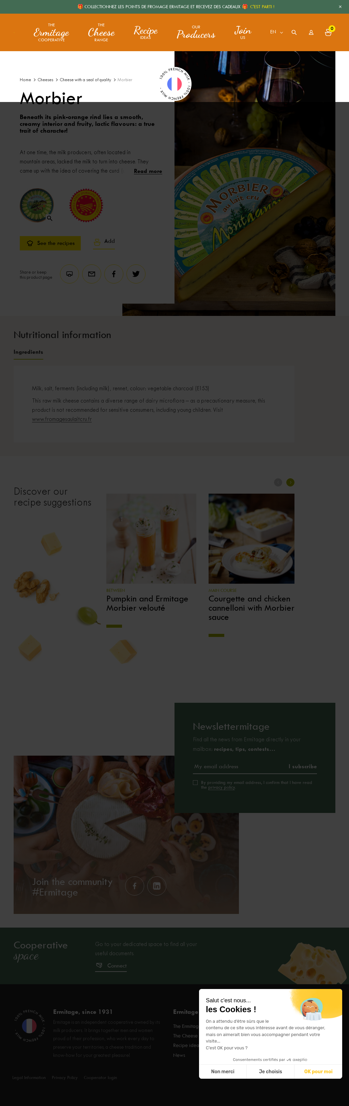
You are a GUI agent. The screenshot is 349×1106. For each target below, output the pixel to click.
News (179, 1054)
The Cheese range (192, 1036)
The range (101, 32)
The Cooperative (51, 32)
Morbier (125, 80)
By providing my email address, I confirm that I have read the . (256, 785)
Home (25, 80)
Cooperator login (100, 1077)
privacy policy (221, 787)
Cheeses (45, 80)
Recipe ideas (187, 1045)
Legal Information (29, 1077)
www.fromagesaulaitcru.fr (62, 419)
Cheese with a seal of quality (85, 80)
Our (196, 32)
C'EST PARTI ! (262, 6)
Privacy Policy (65, 1077)
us (242, 32)
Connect (117, 965)
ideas (145, 32)
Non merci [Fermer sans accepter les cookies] (288, 1072)
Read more (148, 171)
